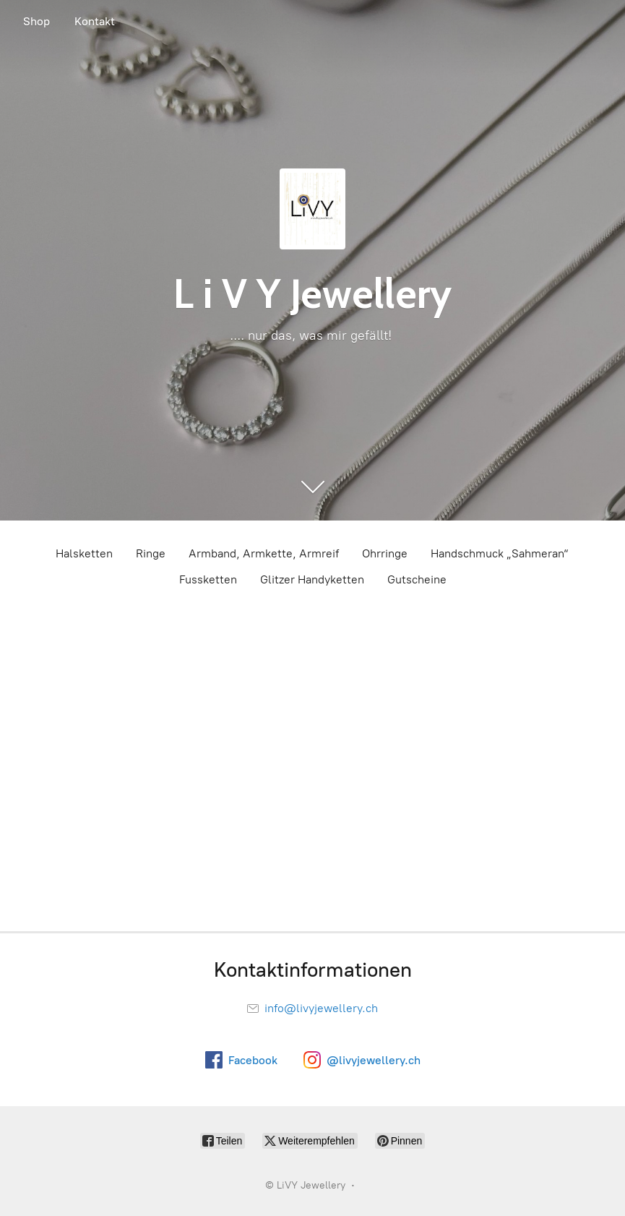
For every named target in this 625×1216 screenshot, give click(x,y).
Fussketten (208, 579)
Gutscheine (417, 579)
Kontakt (94, 21)
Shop (36, 21)
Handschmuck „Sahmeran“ (500, 553)
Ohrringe (385, 553)
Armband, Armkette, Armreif (264, 553)
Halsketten (84, 553)
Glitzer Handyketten (312, 579)
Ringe (150, 553)
